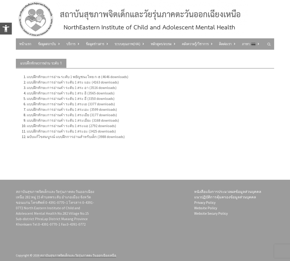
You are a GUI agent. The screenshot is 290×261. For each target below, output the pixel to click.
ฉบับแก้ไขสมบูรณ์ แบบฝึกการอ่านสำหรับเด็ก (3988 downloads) (76, 136)
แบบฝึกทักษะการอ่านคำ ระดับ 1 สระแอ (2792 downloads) (71, 125)
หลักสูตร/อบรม (161, 44)
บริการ (70, 44)
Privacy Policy (204, 202)
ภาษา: (248, 44)
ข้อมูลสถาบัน (47, 44)
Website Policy (205, 208)
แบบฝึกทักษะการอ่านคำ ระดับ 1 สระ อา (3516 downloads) (71, 87)
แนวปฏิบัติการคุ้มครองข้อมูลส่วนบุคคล (225, 197)
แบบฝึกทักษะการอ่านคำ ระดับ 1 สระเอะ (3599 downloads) (72, 109)
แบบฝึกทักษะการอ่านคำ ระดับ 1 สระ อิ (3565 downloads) (70, 93)
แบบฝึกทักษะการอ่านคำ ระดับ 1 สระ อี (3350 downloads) (70, 98)
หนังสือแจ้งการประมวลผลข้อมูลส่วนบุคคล (227, 191)
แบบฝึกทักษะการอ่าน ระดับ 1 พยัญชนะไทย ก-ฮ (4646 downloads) (77, 76)
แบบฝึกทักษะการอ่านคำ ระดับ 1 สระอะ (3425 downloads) (71, 131)
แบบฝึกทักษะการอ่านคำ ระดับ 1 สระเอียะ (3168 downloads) (73, 120)
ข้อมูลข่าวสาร (95, 44)
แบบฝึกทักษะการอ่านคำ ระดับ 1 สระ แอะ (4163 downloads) (73, 82)
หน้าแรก (25, 44)
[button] (6, 28)
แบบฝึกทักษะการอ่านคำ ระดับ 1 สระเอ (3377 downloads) (71, 104)
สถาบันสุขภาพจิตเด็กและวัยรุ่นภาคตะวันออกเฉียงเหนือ (78, 255)
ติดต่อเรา (225, 44)
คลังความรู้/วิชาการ (195, 44)
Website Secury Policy (211, 213)
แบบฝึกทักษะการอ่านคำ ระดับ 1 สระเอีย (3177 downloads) (72, 115)
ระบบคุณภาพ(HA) (127, 44)
